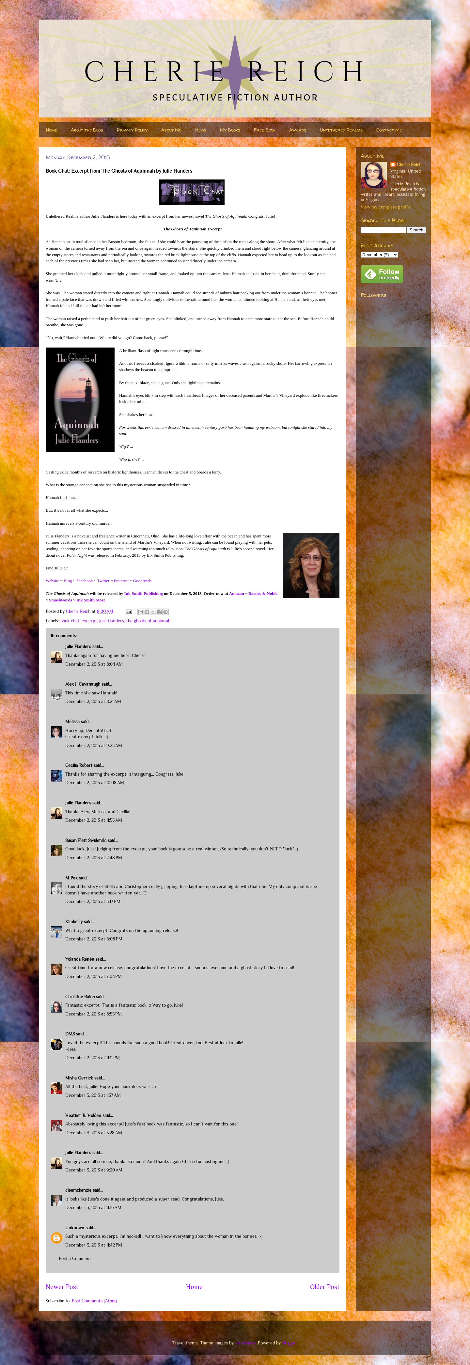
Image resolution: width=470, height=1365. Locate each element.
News (200, 130)
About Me (171, 130)
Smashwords (60, 599)
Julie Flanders (78, 646)
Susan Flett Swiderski (85, 840)
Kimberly (74, 921)
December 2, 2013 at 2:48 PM (93, 857)
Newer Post (62, 1286)
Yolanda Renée (79, 959)
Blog (68, 580)
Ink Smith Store (90, 599)
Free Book (264, 130)
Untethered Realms (341, 130)
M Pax (71, 877)
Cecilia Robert (78, 765)
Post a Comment (75, 1258)
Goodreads (142, 580)
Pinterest (121, 580)
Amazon (236, 593)
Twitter (103, 580)
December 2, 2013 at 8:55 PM (93, 1013)
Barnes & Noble (262, 593)
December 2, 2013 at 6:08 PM (93, 938)
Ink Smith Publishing (143, 593)
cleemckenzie (78, 1190)
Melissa (72, 721)
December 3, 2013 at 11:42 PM (93, 1245)
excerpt (89, 620)
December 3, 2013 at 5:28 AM (93, 1132)
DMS (70, 1033)
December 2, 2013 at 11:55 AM (93, 820)
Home (51, 130)
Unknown (74, 1227)
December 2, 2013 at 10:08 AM (94, 782)
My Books (230, 130)
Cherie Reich (409, 164)
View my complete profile (386, 206)
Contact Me (389, 130)
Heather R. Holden (83, 1115)
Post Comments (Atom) (94, 1300)
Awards (297, 130)
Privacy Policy (132, 130)
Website (52, 580)
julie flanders (111, 620)
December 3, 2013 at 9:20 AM (93, 1169)
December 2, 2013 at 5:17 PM (92, 901)
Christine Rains (80, 996)
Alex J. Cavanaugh (82, 684)
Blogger (289, 1342)
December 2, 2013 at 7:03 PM (93, 976)
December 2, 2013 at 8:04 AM (94, 664)
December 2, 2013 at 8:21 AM (93, 701)
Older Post (324, 1286)
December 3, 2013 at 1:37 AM (93, 1095)
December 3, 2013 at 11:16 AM (93, 1207)
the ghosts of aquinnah (148, 620)
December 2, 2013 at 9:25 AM (93, 745)
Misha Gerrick (79, 1077)
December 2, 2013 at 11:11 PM (92, 1057)
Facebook (84, 580)
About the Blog (87, 130)
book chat (69, 620)
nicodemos (245, 1342)
